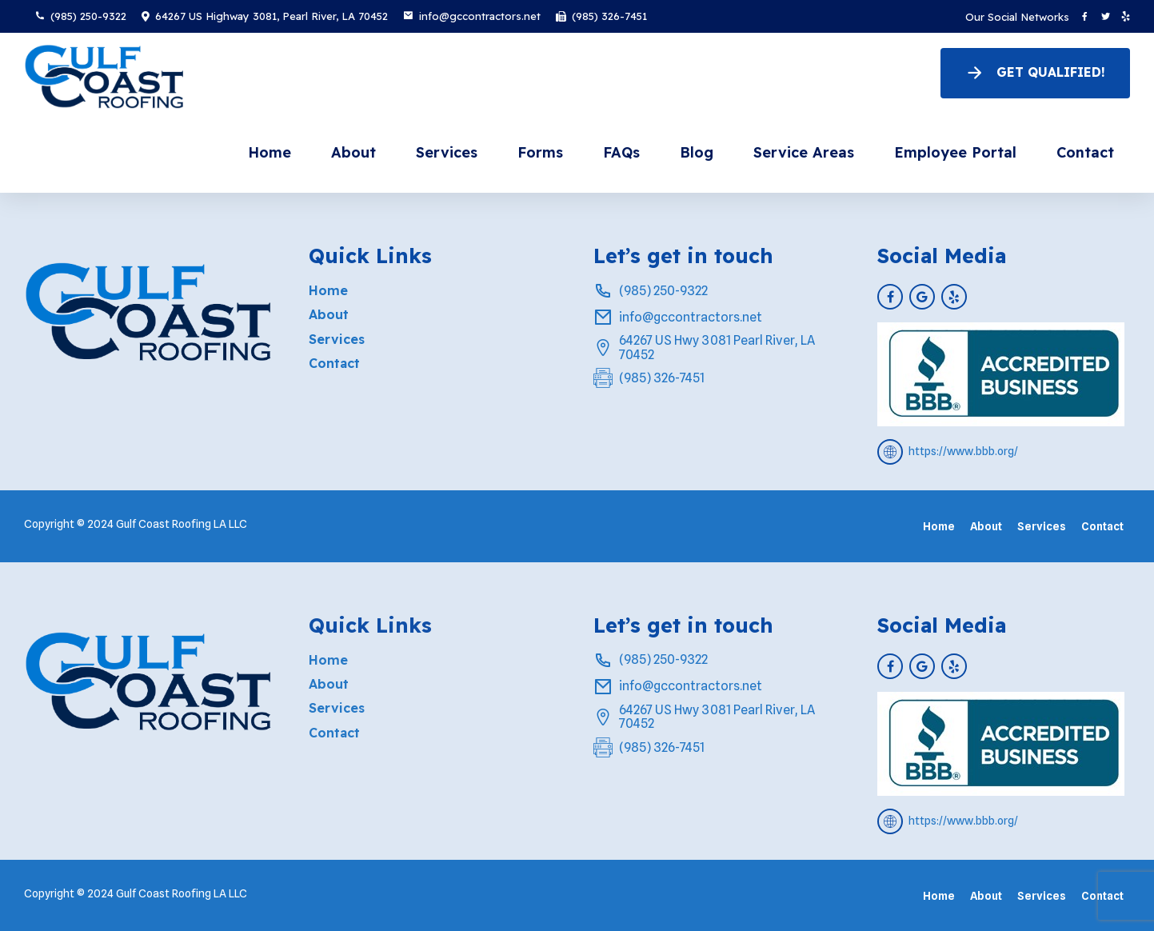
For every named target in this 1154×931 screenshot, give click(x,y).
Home (269, 152)
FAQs (621, 152)
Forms (540, 152)
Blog (696, 152)
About (353, 152)
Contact (1085, 152)
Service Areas (803, 152)
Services (446, 152)
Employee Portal (955, 152)
